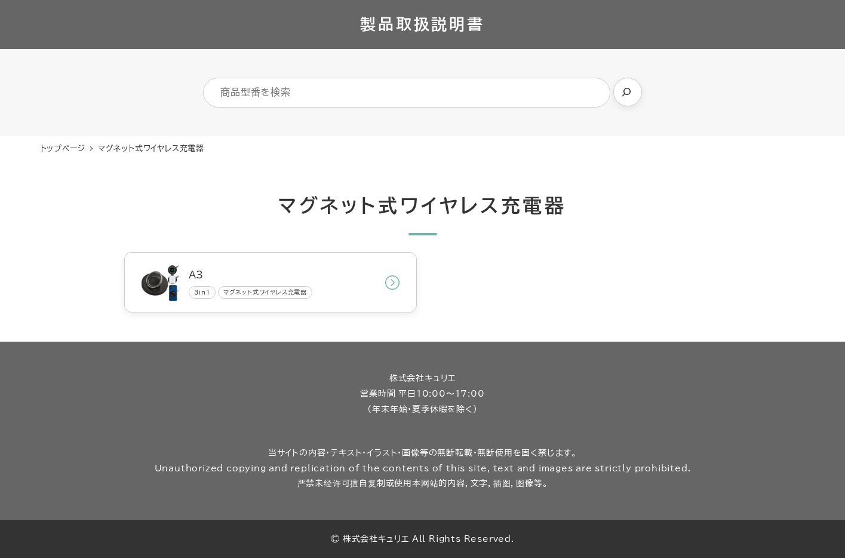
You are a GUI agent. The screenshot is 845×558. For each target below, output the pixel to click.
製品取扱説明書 (422, 24)
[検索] (627, 92)
